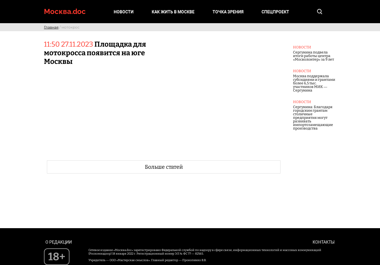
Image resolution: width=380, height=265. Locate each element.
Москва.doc (65, 11)
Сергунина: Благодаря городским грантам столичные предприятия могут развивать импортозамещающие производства (313, 117)
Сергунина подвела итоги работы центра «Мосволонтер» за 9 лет (313, 55)
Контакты (324, 242)
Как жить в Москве (173, 12)
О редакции (58, 242)
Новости (124, 12)
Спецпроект (275, 12)
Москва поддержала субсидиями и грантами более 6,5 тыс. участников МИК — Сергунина (314, 83)
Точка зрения (228, 12)
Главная (51, 27)
